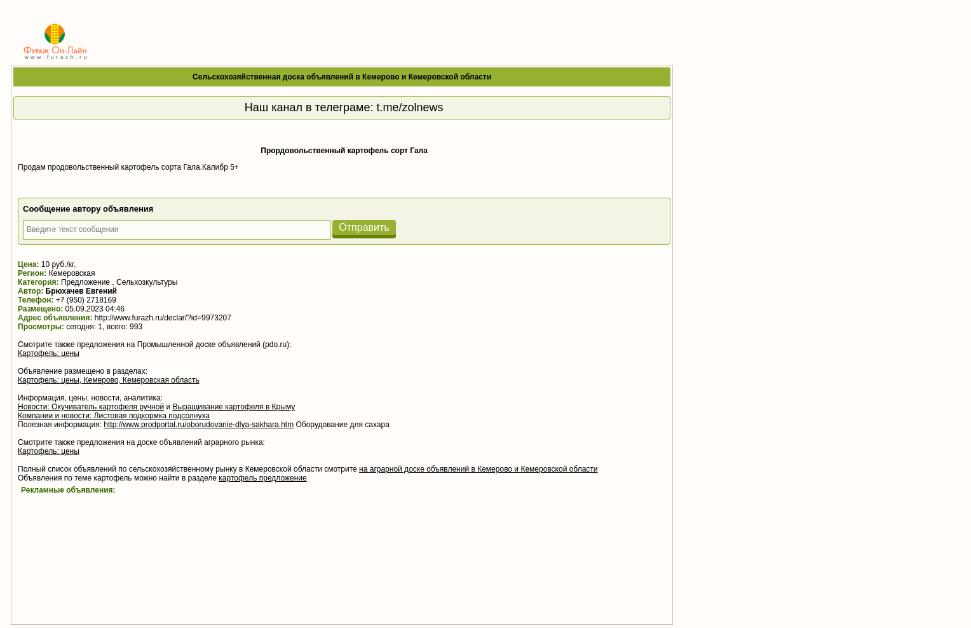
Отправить (364, 227)
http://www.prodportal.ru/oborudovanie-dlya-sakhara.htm (199, 424)
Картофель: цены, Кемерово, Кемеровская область (109, 380)
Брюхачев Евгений (81, 291)
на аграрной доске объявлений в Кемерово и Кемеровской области (478, 469)
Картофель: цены (48, 353)
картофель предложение (262, 478)
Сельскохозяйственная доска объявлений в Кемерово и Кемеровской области (342, 76)
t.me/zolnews (409, 107)
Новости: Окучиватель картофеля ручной (91, 406)
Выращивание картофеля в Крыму (233, 406)
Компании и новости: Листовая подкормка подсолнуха (114, 415)
